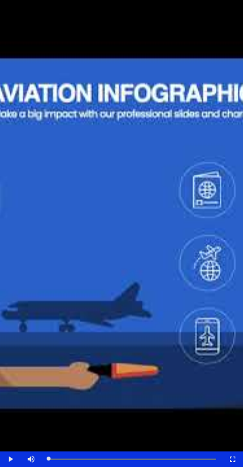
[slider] (132, 459)
